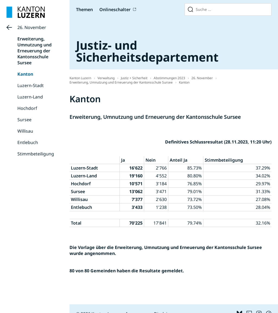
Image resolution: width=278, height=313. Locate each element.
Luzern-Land (30, 97)
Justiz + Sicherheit (134, 78)
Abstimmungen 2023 (169, 78)
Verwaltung (106, 78)
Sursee (24, 120)
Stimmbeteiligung (35, 154)
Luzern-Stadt (30, 85)
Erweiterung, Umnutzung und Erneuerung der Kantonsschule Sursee (34, 51)
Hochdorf (27, 108)
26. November (31, 27)
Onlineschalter (115, 9)
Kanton (25, 74)
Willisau (25, 131)
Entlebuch (27, 142)
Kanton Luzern (80, 78)
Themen (84, 9)
